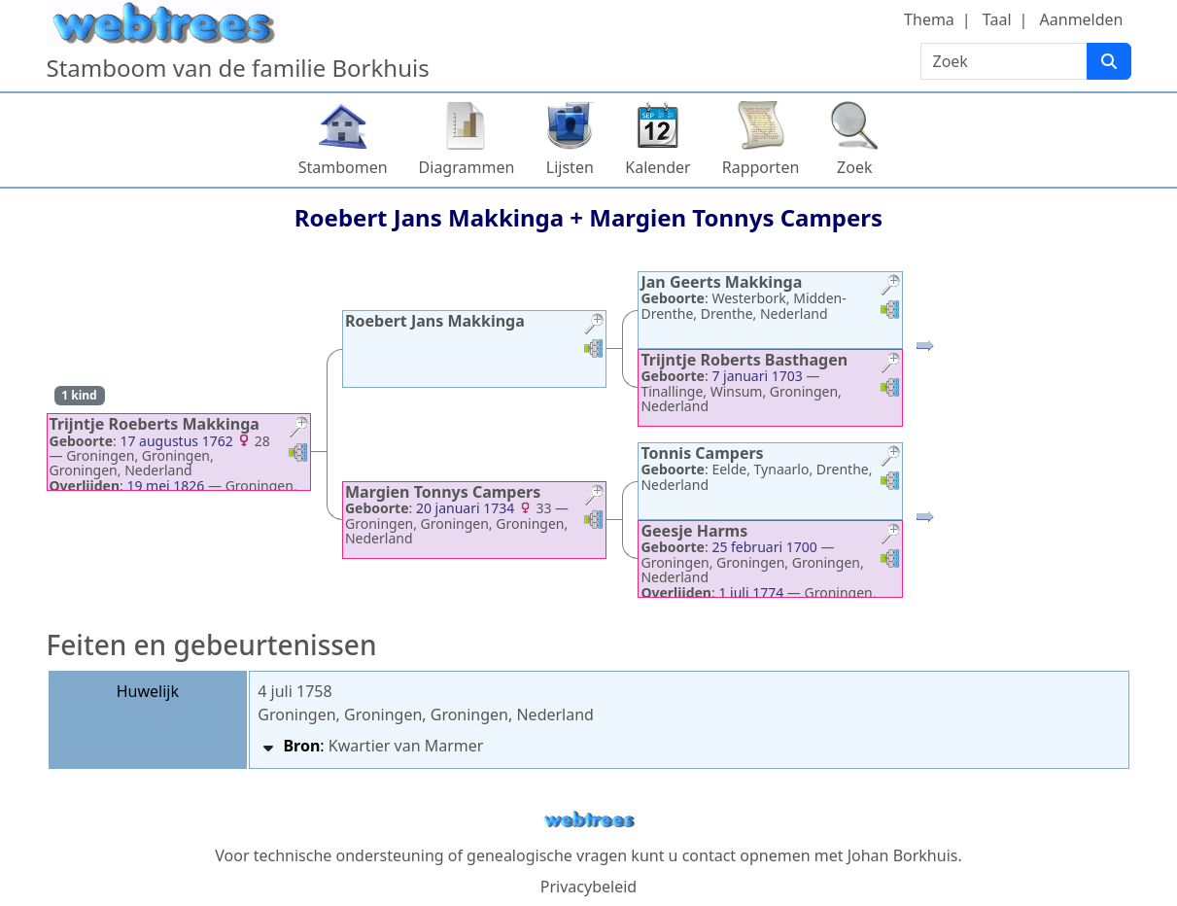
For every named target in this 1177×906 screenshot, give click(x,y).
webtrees (589, 820)
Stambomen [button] (343, 167)
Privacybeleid (588, 886)
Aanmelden (1082, 19)
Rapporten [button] (761, 167)
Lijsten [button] (570, 167)
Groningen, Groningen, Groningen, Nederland (426, 714)
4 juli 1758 (294, 691)
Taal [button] (997, 19)
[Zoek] (1109, 61)
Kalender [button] (657, 167)
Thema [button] (929, 19)
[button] (298, 429)
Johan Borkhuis (903, 855)
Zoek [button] (854, 167)
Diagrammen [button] (467, 167)
